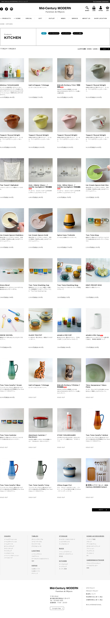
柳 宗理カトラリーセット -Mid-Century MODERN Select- (97, 486)
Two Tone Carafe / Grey (39, 485)
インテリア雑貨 (91, 539)
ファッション (90, 548)
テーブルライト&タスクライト (40, 558)
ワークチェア (8, 551)
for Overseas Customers (100, 1)
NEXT (104, 49)
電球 (33, 561)
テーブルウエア (54, 33)
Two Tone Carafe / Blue (10, 485)
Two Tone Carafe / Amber (97, 435)
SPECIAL (29, 18)
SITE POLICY (90, 588)
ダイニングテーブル (37, 539)
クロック (89, 541)
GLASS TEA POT (35, 335)
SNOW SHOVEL (6, 335)
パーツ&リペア (8, 558)
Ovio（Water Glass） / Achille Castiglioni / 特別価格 (40, 186)
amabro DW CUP (64, 335)
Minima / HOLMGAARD (9, 85)
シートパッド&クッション (11, 555)
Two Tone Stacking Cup (39, 285)
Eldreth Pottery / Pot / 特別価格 (68, 86)
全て (44, 33)
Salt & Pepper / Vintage (39, 85)
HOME (2, 24)
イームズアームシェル (10, 539)
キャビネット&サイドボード (67, 539)
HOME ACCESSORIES (95, 536)
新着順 (89, 49)
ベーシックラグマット (65, 551)
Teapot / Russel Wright (96, 85)
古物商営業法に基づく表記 (94, 600)
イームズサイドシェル (10, 541)
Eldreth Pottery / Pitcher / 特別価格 (68, 386)
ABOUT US (86, 18)
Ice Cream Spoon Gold (38, 235)
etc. (88, 555)
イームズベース (8, 544)
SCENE (17, 18)
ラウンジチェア (8, 548)
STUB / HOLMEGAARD (66, 435)
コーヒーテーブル (37, 541)
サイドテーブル (36, 544)
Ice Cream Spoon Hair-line (97, 185)
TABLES (35, 536)
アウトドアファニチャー (94, 563)
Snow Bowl (5, 285)
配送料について (91, 594)
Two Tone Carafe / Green (11, 385)
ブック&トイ (90, 553)
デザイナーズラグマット (66, 554)
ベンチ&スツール (9, 553)
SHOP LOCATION (100, 18)
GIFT (40, 18)
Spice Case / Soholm (66, 235)
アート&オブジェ (91, 544)
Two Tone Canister (8, 435)
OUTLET (52, 18)
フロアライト (35, 556)
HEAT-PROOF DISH (94, 285)
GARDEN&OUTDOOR (95, 560)
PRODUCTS (6, 18)
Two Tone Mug (92, 235)
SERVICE (75, 18)
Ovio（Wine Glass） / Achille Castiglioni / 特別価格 (68, 186)
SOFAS (34, 565)
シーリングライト (37, 554)
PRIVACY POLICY (92, 591)
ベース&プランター (92, 565)
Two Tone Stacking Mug (67, 285)
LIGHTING (36, 551)
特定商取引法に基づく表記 (94, 597)
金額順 (95, 49)
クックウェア (66, 33)
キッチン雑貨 (77, 33)
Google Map (57, 608)
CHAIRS (7, 536)
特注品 (61, 556)
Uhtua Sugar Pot (64, 485)
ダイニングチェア (9, 546)
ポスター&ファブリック (93, 546)
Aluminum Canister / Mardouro (37, 436)
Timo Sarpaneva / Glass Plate (96, 386)
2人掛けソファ (36, 568)
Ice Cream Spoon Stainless (11, 235)
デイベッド (35, 573)
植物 (88, 568)
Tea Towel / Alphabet (9, 185)
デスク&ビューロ (36, 546)
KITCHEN (9, 24)
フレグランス (90, 551)
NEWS (63, 18)
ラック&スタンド (64, 544)
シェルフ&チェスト (64, 541)
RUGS (61, 548)
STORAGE (63, 536)
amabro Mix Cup (94, 335)
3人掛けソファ (36, 571)
